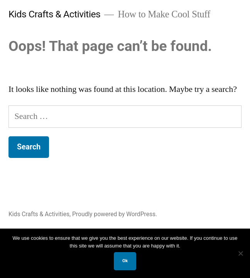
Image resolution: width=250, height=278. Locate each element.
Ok (125, 260)
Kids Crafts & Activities (54, 14)
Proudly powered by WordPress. (114, 214)
